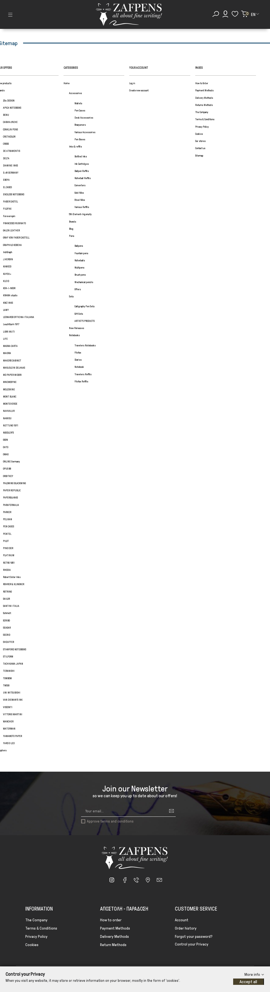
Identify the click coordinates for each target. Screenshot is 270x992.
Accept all (248, 981)
